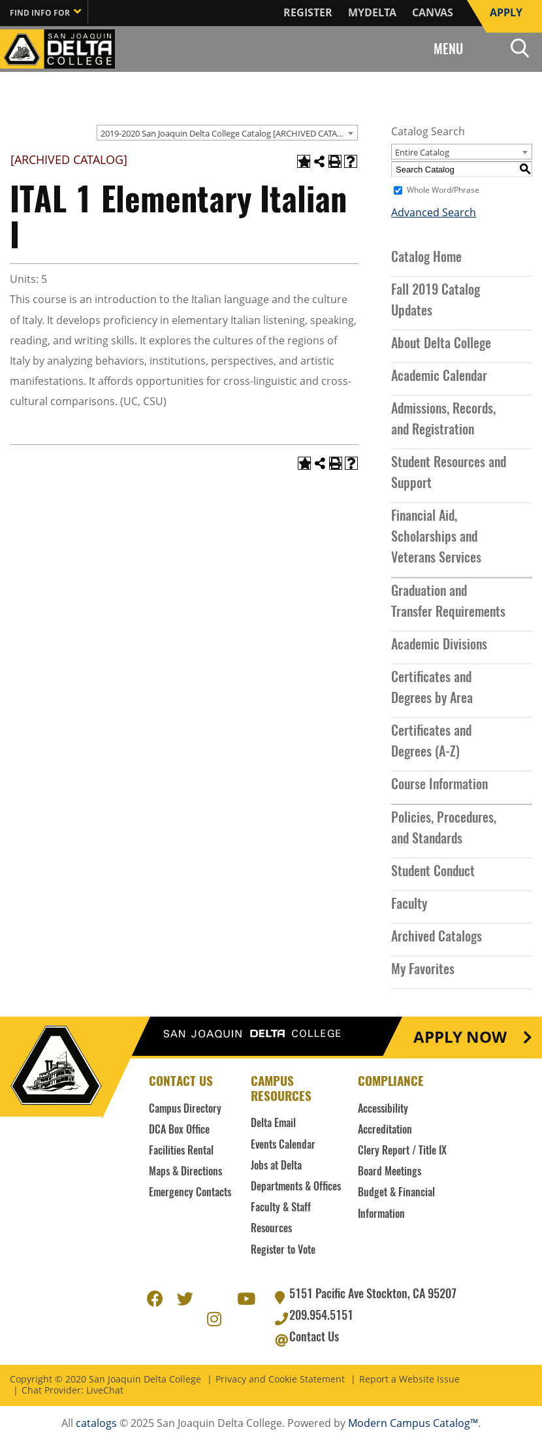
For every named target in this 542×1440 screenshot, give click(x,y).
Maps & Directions (185, 1172)
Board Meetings (389, 1172)
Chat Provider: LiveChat (72, 1390)
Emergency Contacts (190, 1193)
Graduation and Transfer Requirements (448, 602)
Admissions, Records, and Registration (443, 420)
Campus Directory (185, 1109)
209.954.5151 (321, 1316)
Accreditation (385, 1130)
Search (520, 47)
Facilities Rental (181, 1151)
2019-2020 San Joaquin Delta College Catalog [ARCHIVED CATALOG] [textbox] (229, 133)
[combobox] (227, 132)
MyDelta (372, 12)
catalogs (96, 1423)
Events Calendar (283, 1145)
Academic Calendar (439, 377)
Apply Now (460, 1037)
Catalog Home (426, 258)
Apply (506, 12)
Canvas (432, 12)
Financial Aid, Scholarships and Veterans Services (436, 537)
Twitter (185, 1297)
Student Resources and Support (448, 474)
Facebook (155, 1297)
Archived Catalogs (436, 937)
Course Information (439, 785)
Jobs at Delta (276, 1166)
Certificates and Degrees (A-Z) (431, 742)
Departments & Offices (296, 1187)
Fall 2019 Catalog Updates (435, 301)
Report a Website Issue (409, 1379)
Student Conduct (433, 872)
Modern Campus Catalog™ (413, 1423)
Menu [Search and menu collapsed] (448, 50)
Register (307, 12)
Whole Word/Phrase (443, 190)
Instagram (215, 1317)
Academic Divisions (439, 645)
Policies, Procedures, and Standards (443, 829)
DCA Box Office (179, 1130)
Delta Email (273, 1124)
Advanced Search (433, 212)
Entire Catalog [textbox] (422, 152)
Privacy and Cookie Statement (280, 1379)
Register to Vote (283, 1250)
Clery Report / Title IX (402, 1151)
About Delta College (441, 344)
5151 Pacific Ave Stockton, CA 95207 (372, 1295)
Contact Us (314, 1338)
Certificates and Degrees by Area (432, 689)
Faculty (409, 904)
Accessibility (383, 1109)
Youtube (245, 1297)
